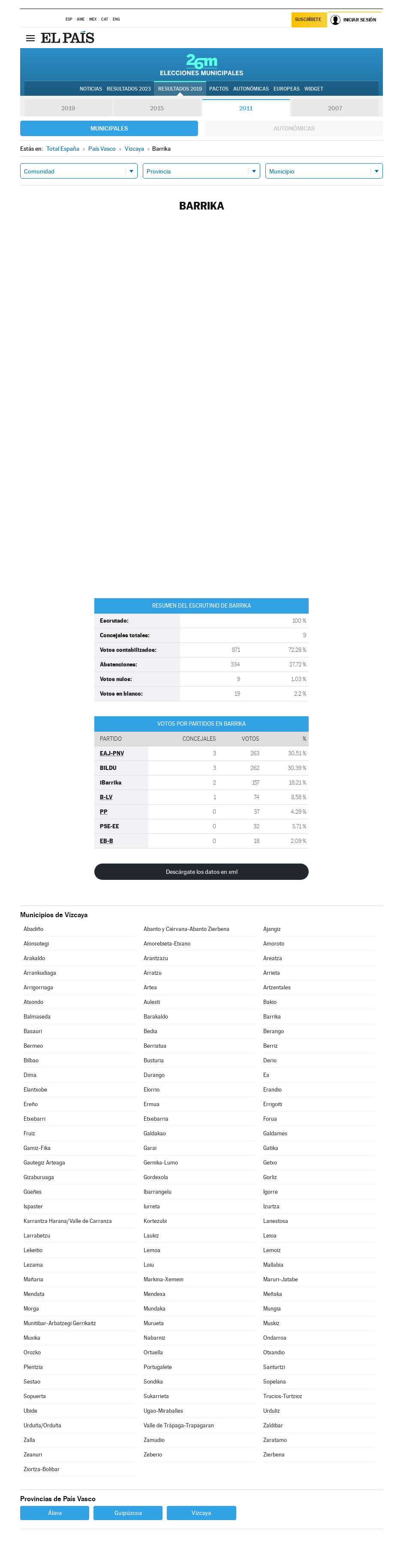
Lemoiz (272, 1250)
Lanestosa (275, 1221)
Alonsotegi (36, 943)
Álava (55, 1512)
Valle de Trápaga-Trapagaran (179, 1425)
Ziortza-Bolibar (42, 1469)
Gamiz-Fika (37, 1148)
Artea (150, 987)
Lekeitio (33, 1250)
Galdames (275, 1133)
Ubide (30, 1411)
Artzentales (277, 987)
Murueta (154, 1323)
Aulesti (152, 1002)
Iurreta (152, 1206)
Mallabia (273, 1265)
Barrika (272, 1016)
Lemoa (152, 1250)
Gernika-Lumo (161, 1162)
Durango (154, 1075)
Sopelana (274, 1381)
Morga (31, 1308)
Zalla (29, 1440)
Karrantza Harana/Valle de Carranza (68, 1221)
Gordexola (156, 1177)
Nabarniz (154, 1338)
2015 (157, 108)
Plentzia (33, 1367)
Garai (150, 1148)
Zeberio (153, 1454)
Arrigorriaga (38, 987)
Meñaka (272, 1294)
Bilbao (31, 1060)
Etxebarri (34, 1119)
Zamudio (154, 1440)
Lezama (33, 1265)
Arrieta (271, 973)
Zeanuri (33, 1454)
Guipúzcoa (128, 1512)
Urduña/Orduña (42, 1425)
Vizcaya (201, 1512)
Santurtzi (274, 1367)
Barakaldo (156, 1016)
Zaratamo (275, 1440)
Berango (273, 1031)
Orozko (32, 1352)
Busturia (154, 1060)
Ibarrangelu (157, 1192)
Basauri (33, 1031)
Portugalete (158, 1367)
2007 (335, 108)
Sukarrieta (156, 1396)
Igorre (270, 1192)
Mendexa (154, 1294)
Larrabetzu (37, 1235)
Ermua (151, 1104)
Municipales (109, 128)
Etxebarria (156, 1119)
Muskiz (271, 1323)
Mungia (272, 1308)
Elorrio (151, 1089)
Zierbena (274, 1454)
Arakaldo (34, 958)
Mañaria (33, 1279)
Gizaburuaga (39, 1177)
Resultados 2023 (129, 89)
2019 (68, 108)
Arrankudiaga (40, 973)
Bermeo (33, 1046)
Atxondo (33, 1002)
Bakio (270, 1002)
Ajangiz (272, 929)
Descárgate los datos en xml (202, 871)
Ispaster (33, 1206)
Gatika (270, 1148)
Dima (30, 1075)
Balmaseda (37, 1016)
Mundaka (154, 1308)
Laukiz (151, 1235)
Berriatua (155, 1046)
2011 (246, 108)
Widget (313, 89)
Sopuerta (35, 1396)
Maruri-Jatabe (280, 1279)
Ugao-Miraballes (163, 1411)
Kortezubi (155, 1221)
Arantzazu (156, 958)
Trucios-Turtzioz (282, 1396)
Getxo (270, 1162)
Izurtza (271, 1206)
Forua (270, 1119)
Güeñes (33, 1192)
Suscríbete (308, 20)
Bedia (150, 1031)
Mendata (34, 1294)
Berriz (270, 1046)
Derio (270, 1060)
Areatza (272, 958)
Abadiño (33, 929)
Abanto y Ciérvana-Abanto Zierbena (186, 929)
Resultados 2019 (180, 89)
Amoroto (273, 943)
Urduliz (271, 1411)
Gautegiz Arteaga (44, 1162)
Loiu (149, 1265)
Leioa (270, 1235)
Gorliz (270, 1177)
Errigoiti (272, 1104)
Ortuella (153, 1352)
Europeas (287, 89)
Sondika (153, 1381)
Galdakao (155, 1133)
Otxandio (274, 1352)
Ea (266, 1075)
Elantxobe (35, 1089)
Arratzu (153, 973)
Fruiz (29, 1133)
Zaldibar (273, 1425)
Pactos (219, 89)
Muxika (32, 1338)
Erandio (272, 1089)
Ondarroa (274, 1338)
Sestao (32, 1381)
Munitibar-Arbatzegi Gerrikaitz (60, 1323)
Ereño (31, 1104)
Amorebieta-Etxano (167, 943)
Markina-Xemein (163, 1279)
